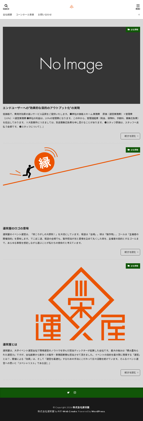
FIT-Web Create (67, 411)
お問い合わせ (45, 14)
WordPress (98, 411)
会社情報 (134, 29)
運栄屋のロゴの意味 (16, 228)
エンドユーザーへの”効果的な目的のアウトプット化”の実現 (41, 108)
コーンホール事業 (25, 14)
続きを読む (130, 136)
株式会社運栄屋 (81, 407)
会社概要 (7, 14)
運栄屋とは (10, 344)
